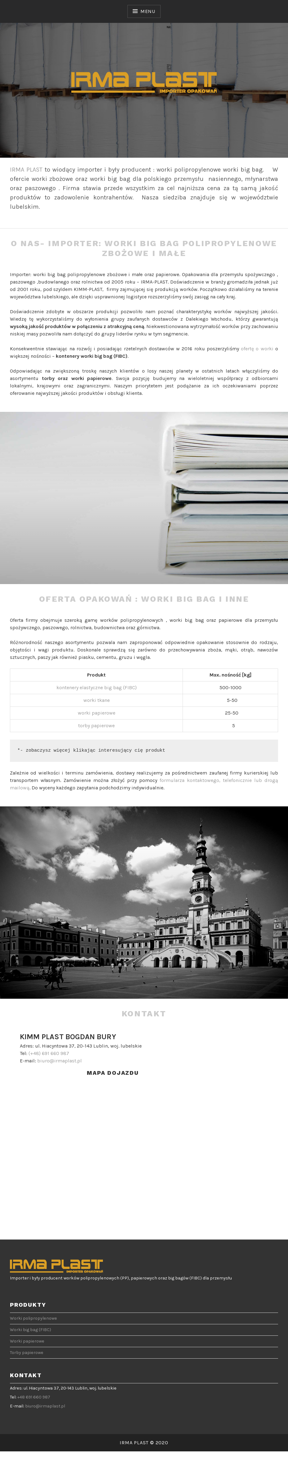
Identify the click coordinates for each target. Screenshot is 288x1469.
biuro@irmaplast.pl (59, 1061)
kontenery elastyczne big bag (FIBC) (96, 687)
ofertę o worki (257, 349)
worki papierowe (96, 713)
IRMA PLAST (26, 169)
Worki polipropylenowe (33, 1318)
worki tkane (96, 700)
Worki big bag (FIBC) (30, 1329)
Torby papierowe (26, 1352)
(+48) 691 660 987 (49, 1053)
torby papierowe (96, 725)
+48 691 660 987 (33, 1397)
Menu (147, 11)
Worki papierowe (27, 1341)
